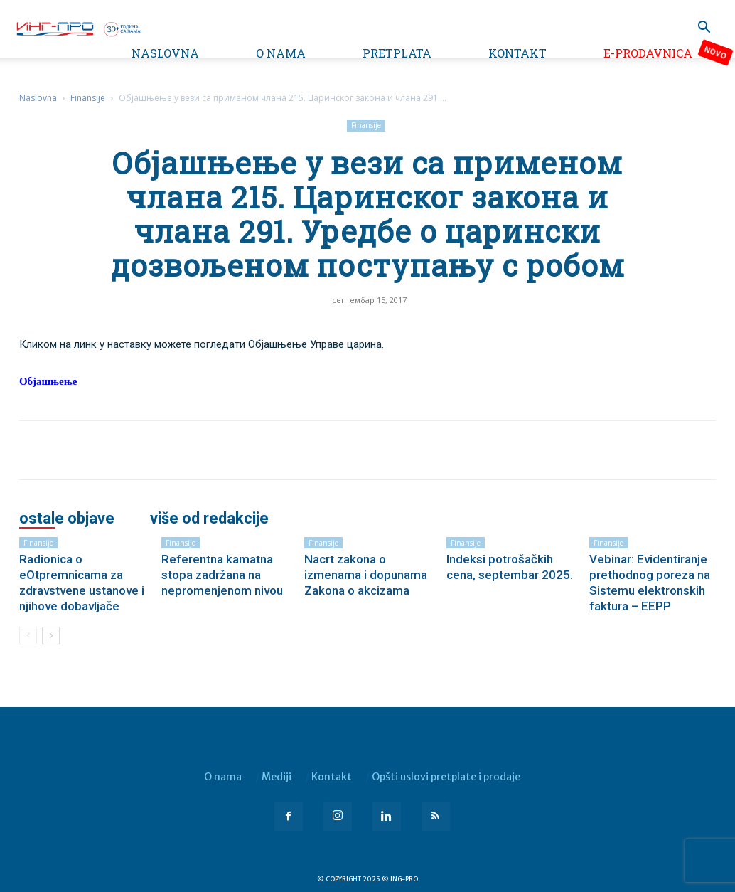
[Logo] (78, 28)
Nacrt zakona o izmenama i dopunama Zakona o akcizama (365, 575)
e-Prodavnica (647, 53)
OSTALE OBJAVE (66, 518)
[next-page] (51, 635)
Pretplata (397, 53)
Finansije (87, 98)
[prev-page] (28, 635)
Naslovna (165, 53)
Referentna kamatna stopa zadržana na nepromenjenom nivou (222, 575)
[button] (704, 29)
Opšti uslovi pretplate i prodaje (446, 776)
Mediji (276, 776)
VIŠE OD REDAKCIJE (209, 518)
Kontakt (517, 53)
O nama (281, 53)
